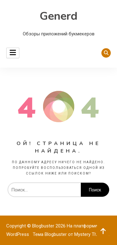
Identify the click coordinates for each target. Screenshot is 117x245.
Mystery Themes (91, 234)
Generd (58, 16)
